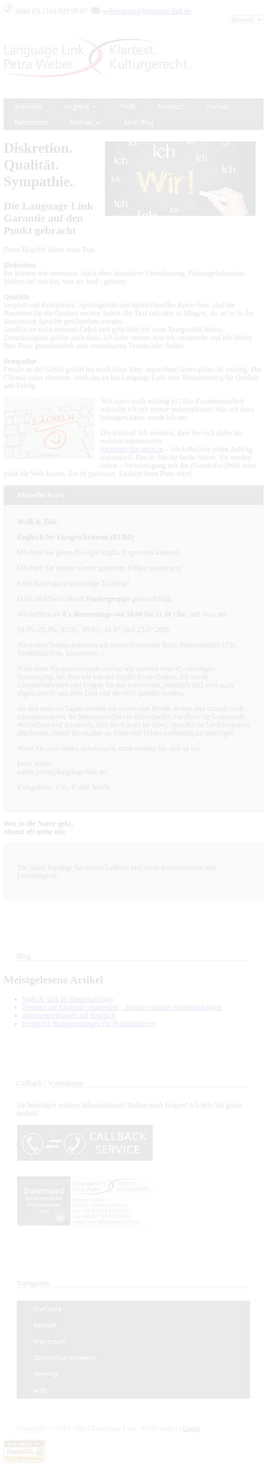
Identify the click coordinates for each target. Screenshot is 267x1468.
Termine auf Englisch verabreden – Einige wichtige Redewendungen (122, 1007)
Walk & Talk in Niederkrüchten (68, 999)
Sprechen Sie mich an (131, 449)
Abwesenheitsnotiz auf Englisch (68, 1015)
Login (191, 1428)
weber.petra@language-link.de (147, 11)
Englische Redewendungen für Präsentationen (89, 1023)
